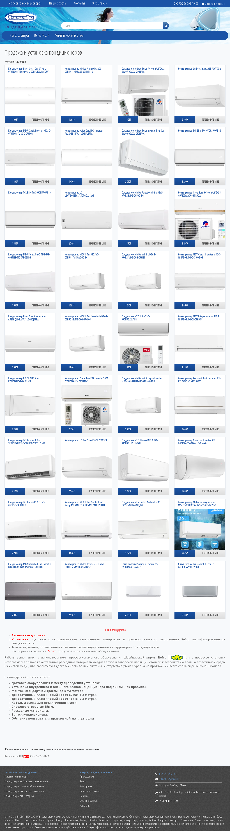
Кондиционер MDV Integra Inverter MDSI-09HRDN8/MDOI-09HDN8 (199, 318)
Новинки (84, 796)
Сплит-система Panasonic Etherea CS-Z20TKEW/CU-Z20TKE (139, 565)
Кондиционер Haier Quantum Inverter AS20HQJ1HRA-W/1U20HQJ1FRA (27, 318)
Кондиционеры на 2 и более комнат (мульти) (26, 781)
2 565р (71, 491)
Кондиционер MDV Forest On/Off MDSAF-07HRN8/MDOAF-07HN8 (142, 194)
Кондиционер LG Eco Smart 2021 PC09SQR (86, 440)
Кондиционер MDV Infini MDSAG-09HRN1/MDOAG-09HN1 (138, 256)
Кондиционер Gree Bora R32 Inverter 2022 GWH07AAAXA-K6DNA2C (86, 379)
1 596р (15, 367)
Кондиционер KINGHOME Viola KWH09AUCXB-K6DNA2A (23, 379)
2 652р (15, 429)
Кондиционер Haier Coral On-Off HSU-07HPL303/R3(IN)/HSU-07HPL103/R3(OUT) (28, 70)
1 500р (15, 305)
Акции (83, 781)
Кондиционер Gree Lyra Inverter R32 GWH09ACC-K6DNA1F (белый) (196, 441)
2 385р (15, 615)
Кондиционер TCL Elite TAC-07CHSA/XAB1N (199, 130)
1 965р (185, 305)
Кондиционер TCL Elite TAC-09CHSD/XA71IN (135, 318)
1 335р (15, 243)
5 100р (185, 615)
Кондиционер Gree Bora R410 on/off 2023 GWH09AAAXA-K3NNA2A (199, 194)
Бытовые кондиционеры (16, 776)
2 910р (71, 615)
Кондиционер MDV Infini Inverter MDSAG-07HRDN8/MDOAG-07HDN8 (86, 318)
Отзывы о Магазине (89, 800)
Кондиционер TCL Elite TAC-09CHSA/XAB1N (29, 192)
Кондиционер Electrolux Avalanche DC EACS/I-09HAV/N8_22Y (140, 503)
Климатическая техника (69, 35)
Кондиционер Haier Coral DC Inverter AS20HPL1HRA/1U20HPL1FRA (84, 132)
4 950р (128, 615)
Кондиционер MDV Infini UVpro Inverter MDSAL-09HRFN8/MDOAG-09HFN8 (141, 379)
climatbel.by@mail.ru (213, 3)
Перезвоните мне (40, 119)
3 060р (71, 553)
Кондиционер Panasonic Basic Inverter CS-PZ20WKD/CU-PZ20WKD (199, 379)
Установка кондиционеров (25, 3)
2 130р (185, 367)
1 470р (128, 243)
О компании (99, 3)
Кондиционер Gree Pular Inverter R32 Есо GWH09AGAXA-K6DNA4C (142, 132)
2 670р (15, 491)
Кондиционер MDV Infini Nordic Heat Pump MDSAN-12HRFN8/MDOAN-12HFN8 (85, 503)
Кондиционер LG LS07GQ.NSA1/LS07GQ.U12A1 (79, 194)
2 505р (185, 119)
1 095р (15, 119)
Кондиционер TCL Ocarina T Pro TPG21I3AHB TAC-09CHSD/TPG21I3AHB (26, 441)
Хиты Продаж (86, 786)
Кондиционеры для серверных (19, 796)
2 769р (71, 243)
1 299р (185, 181)
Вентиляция (41, 35)
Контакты (79, 3)
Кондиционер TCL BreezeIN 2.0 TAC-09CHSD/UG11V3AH (139, 441)
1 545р (128, 305)
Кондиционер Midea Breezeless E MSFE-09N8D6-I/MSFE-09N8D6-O (85, 565)
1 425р (128, 119)
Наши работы (57, 3)
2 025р (185, 553)
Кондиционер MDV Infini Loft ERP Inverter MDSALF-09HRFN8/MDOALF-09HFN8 (29, 565)
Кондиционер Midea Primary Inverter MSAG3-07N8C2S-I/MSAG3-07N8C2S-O (197, 503)
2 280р (128, 429)
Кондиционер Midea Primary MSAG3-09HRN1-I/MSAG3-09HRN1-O (83, 70)
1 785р (128, 367)
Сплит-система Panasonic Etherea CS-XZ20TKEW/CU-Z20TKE (196, 565)
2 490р (128, 491)
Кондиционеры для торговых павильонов (24, 791)
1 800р (15, 181)
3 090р (185, 491)
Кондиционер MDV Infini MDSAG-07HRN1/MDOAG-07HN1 (82, 256)
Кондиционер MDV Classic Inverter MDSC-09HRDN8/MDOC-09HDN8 (199, 256)
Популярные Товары (90, 791)
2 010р (128, 181)
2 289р (15, 553)
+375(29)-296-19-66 (168, 774)
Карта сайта (85, 805)
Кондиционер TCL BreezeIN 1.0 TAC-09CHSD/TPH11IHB (26, 503)
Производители (87, 776)
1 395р (71, 119)
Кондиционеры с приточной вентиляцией (24, 786)
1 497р (185, 243)
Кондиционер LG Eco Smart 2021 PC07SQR (199, 68)
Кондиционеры (19, 35)
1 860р (71, 367)
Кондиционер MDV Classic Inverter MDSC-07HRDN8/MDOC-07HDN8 (29, 132)
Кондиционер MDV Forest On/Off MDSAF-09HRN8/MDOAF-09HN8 (29, 256)
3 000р (185, 429)
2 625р (128, 553)
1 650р (71, 181)
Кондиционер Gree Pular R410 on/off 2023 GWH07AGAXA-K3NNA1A (143, 70)
